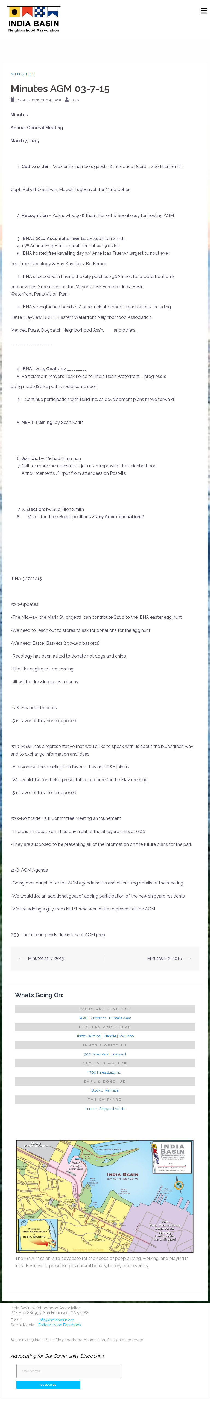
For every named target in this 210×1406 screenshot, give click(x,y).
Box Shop (126, 1036)
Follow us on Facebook (59, 1325)
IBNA (75, 100)
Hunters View (120, 1018)
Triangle (109, 1036)
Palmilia (112, 1090)
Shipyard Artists (112, 1109)
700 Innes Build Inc (105, 1072)
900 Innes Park (96, 1054)
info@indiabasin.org (56, 1320)
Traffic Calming (89, 1036)
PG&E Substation (93, 1018)
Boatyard (118, 1054)
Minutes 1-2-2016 (164, 958)
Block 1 (97, 1090)
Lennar (91, 1109)
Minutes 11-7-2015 (46, 958)
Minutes (23, 74)
